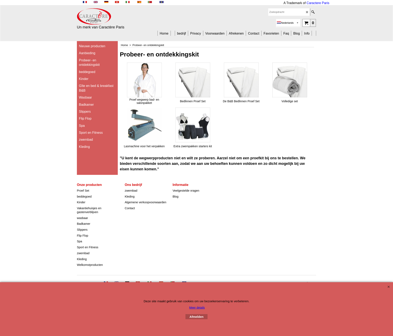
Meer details (197, 307)
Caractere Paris (318, 3)
